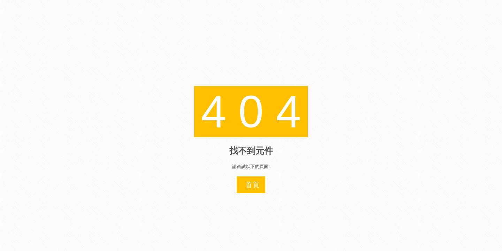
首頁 (252, 185)
